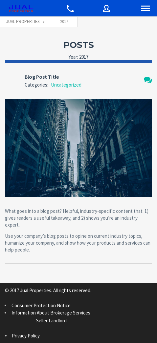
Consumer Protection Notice (41, 305)
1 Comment (148, 80)
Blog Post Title (42, 76)
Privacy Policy (26, 336)
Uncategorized (66, 85)
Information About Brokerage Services (73, 317)
